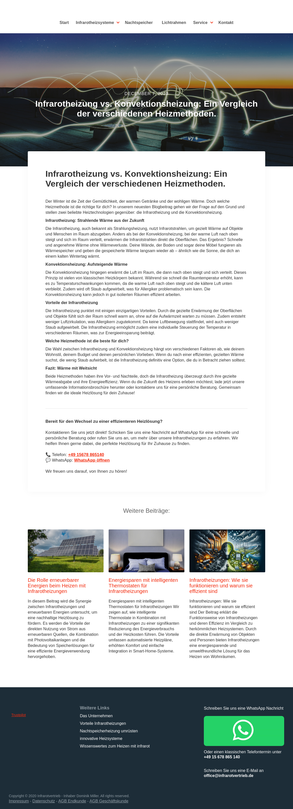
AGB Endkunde (72, 801)
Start (64, 22)
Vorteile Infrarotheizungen (103, 723)
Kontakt (226, 22)
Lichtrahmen (174, 22)
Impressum (19, 801)
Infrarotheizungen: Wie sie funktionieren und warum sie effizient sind (221, 585)
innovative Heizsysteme (101, 738)
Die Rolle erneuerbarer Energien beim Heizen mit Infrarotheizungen (57, 585)
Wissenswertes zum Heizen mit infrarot (115, 746)
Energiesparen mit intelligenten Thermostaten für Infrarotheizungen (143, 585)
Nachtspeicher (139, 22)
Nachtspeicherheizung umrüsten (109, 731)
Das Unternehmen (96, 716)
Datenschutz (43, 801)
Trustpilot (18, 715)
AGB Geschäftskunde (108, 801)
